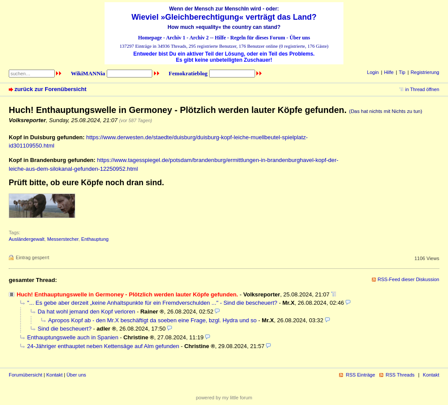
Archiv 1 (175, 38)
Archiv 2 (199, 38)
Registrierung (424, 72)
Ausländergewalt (27, 239)
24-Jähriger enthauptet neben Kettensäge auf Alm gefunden (103, 346)
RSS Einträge (360, 374)
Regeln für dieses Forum (257, 38)
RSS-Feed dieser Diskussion (408, 279)
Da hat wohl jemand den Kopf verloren (86, 311)
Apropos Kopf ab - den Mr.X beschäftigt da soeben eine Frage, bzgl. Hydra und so (152, 320)
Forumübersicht (25, 374)
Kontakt (54, 374)
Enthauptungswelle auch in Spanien (72, 337)
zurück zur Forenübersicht (50, 89)
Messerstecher (63, 239)
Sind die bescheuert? (64, 328)
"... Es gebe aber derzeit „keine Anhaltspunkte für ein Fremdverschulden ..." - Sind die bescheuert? (152, 302)
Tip (402, 72)
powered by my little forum (224, 397)
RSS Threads (400, 374)
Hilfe (220, 38)
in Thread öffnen (422, 89)
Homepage (150, 38)
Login (373, 72)
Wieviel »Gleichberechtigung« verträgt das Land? (224, 17)
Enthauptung (95, 239)
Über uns (300, 38)
